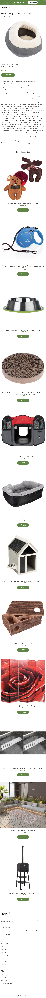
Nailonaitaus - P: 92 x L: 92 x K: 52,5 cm (23, 456)
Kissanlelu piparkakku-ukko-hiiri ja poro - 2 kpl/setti (23, 204)
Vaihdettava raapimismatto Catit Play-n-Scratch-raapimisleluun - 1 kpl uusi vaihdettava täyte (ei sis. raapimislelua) (23, 393)
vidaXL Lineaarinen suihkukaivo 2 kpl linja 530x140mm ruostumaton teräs (23, 768)
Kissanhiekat (4, 946)
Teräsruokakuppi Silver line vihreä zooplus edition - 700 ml (23, 330)
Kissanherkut (4, 943)
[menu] (43, 7)
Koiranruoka (4, 961)
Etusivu (3, 16)
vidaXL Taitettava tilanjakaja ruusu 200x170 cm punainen (23, 706)
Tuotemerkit (11, 64)
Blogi (2, 974)
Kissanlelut (4, 949)
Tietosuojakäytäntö (6, 983)
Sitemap (3, 986)
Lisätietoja (7, 75)
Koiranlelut (4, 958)
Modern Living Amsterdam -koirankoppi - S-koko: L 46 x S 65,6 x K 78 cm (23, 581)
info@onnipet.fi (5, 934)
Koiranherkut (4, 955)
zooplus (18, 64)
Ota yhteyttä (4, 977)
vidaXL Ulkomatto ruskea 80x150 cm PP (23, 830)
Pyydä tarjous (33, 2)
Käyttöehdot (4, 980)
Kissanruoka (4, 952)
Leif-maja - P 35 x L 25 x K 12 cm (23, 643)
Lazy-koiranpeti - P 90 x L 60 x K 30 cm (23, 519)
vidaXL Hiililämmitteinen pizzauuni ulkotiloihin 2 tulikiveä (23, 893)
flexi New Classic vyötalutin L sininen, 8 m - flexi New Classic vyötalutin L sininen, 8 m (23, 267)
